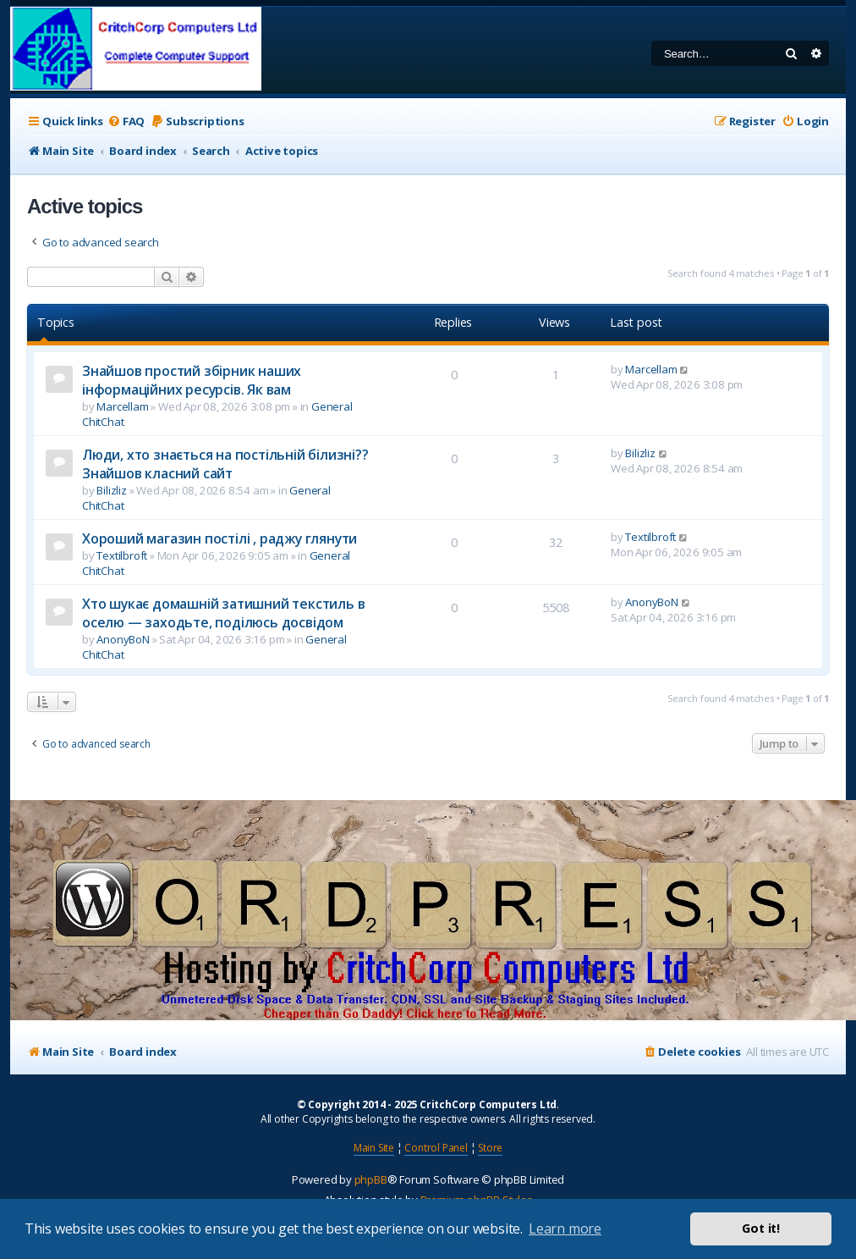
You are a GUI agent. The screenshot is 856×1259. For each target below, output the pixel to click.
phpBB (370, 1179)
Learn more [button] (565, 1228)
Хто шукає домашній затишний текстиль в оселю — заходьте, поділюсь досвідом (223, 613)
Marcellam (122, 406)
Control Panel (435, 1147)
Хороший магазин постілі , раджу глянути (219, 538)
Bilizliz (111, 490)
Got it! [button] (761, 1228)
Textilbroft (121, 555)
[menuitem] (126, 121)
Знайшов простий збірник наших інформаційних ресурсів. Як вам (191, 380)
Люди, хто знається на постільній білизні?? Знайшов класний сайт (225, 464)
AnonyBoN (122, 639)
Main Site (374, 1147)
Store (490, 1147)
